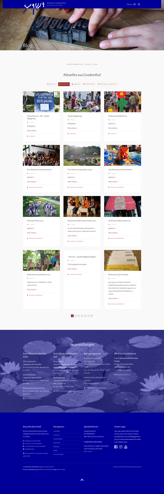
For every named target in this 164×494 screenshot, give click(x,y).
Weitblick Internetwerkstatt (44, 469)
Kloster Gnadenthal (56, 4)
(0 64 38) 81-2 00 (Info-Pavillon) (33, 443)
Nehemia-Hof (39, 187)
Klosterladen (56, 443)
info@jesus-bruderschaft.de (32, 441)
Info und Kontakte (58, 454)
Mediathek (79, 274)
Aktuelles (51, 84)
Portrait (76, 84)
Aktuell (88, 64)
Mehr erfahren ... (32, 131)
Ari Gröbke (62, 469)
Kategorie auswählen (107, 84)
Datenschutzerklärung (126, 467)
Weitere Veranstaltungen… (32, 398)
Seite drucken (137, 467)
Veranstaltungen (57, 439)
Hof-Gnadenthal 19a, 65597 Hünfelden (35, 446)
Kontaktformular (29, 449)
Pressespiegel (89, 84)
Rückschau (64, 84)
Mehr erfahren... (88, 451)
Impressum (116, 467)
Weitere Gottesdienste (122, 374)
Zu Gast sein (56, 435)
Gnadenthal (56, 431)
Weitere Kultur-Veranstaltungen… (95, 388)
